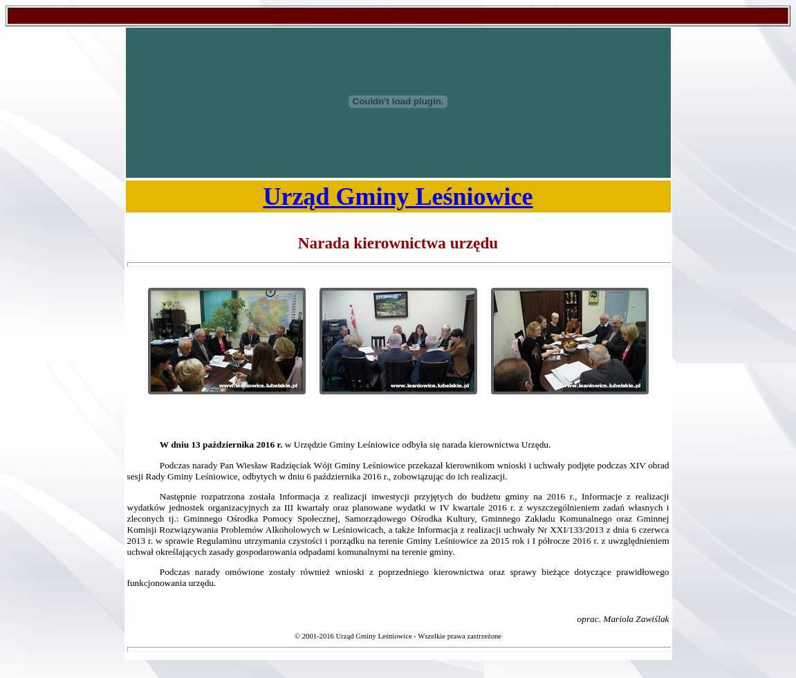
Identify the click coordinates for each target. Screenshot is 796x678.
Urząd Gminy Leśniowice (398, 196)
